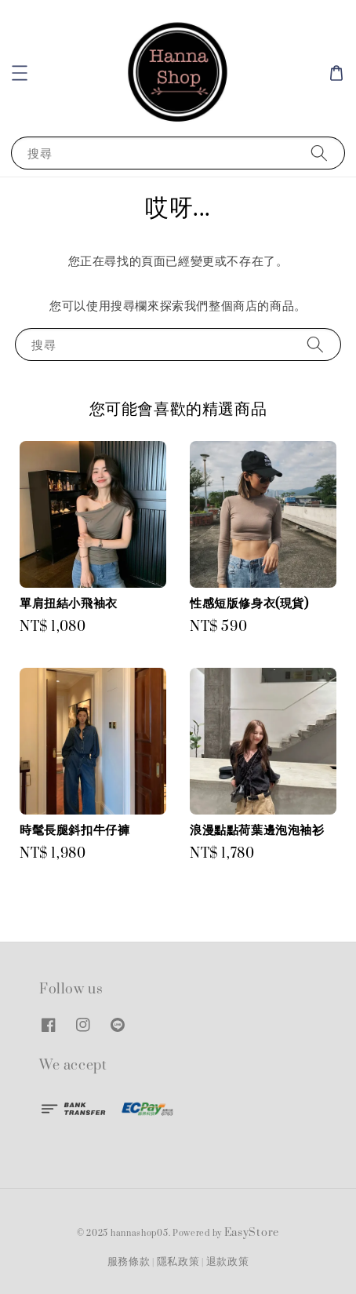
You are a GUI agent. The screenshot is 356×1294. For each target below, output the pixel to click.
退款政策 (227, 1262)
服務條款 (129, 1262)
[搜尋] (319, 152)
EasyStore (251, 1233)
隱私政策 (178, 1262)
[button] (19, 73)
